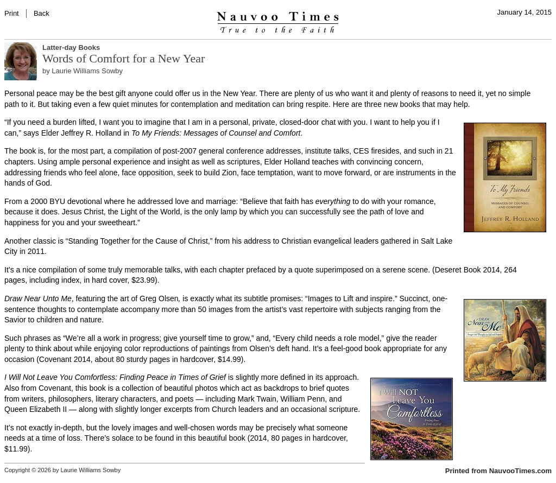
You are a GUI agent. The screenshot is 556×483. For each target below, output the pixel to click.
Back (41, 13)
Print (11, 13)
